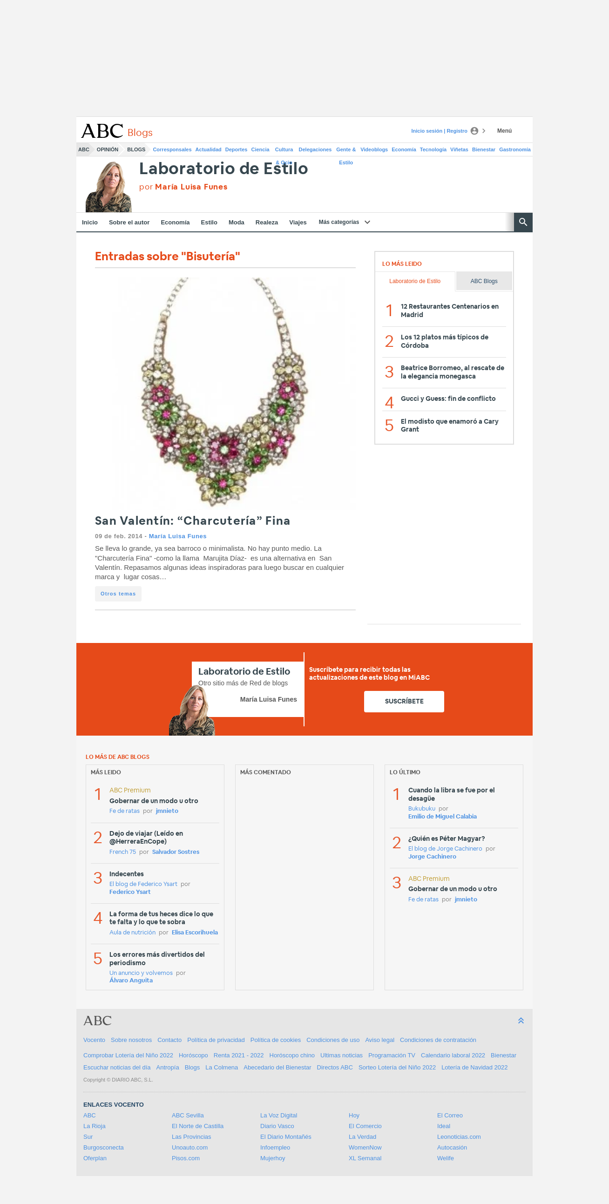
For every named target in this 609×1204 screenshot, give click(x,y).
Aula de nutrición (132, 933)
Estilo (209, 222)
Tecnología (433, 149)
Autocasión (452, 1147)
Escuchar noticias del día (117, 1067)
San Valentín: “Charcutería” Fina (193, 521)
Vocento (94, 1039)
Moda (236, 222)
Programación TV (391, 1055)
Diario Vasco (277, 1126)
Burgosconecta (103, 1147)
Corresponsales (172, 149)
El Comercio (365, 1126)
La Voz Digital (279, 1115)
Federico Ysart (130, 892)
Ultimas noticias (341, 1055)
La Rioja (94, 1126)
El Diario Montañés (285, 1137)
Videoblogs (374, 149)
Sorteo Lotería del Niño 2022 (397, 1067)
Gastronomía (515, 149)
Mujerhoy (272, 1158)
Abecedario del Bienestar (277, 1067)
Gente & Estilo (346, 151)
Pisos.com (186, 1158)
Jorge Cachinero (432, 857)
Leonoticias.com (459, 1137)
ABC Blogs (484, 281)
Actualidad (209, 149)
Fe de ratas (124, 811)
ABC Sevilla (188, 1115)
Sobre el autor (129, 222)
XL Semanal (365, 1158)
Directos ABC (335, 1067)
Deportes (236, 149)
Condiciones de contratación (438, 1039)
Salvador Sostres (175, 852)
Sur (88, 1137)
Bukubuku (421, 809)
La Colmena (221, 1067)
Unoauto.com (190, 1147)
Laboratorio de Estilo (224, 169)
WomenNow (365, 1147)
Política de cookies (275, 1039)
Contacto (169, 1039)
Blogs (136, 149)
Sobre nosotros (131, 1039)
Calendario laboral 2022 (453, 1055)
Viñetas (459, 149)
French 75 (122, 852)
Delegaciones (315, 149)
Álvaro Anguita (131, 981)
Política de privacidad (216, 1039)
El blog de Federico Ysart (143, 884)
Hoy (354, 1115)
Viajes (297, 222)
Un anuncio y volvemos (141, 973)
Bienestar (483, 149)
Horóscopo (193, 1055)
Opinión (107, 149)
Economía (404, 149)
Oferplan (95, 1158)
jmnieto (167, 811)
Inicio (90, 222)
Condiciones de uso (332, 1039)
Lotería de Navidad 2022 (474, 1067)
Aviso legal (379, 1039)
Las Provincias (191, 1137)
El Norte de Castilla (197, 1126)
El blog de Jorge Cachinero (445, 849)
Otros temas (118, 593)
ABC (83, 149)
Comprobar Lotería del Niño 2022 (128, 1055)
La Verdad (362, 1137)
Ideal (443, 1126)
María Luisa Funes (178, 536)
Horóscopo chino (292, 1055)
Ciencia (260, 149)
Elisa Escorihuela (195, 933)
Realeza (267, 222)
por (183, 187)
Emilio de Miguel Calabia (442, 817)
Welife (445, 1158)
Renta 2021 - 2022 (239, 1055)
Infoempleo (275, 1147)
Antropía (167, 1067)
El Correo (450, 1115)
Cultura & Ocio (284, 151)
